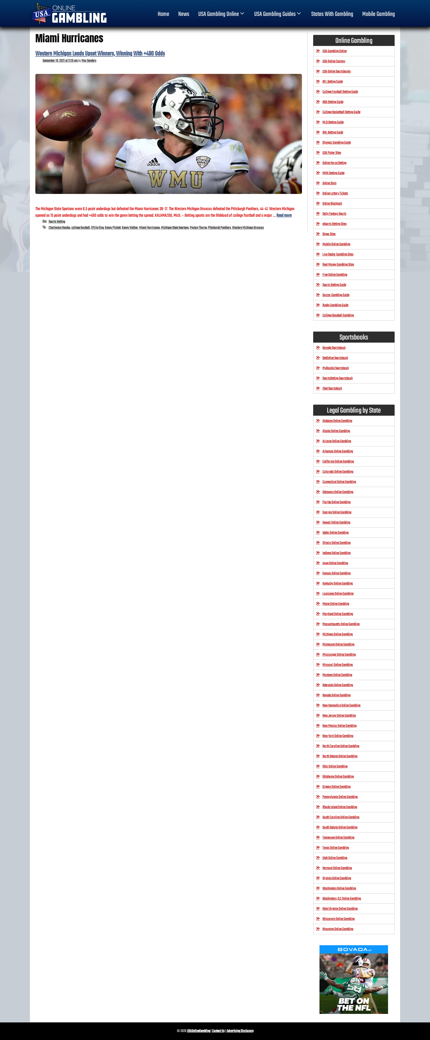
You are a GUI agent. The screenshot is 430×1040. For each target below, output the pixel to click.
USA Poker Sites (331, 153)
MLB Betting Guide (333, 122)
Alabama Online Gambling (337, 421)
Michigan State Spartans (175, 228)
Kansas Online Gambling (336, 573)
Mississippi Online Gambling (339, 655)
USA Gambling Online (221, 14)
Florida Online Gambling (336, 502)
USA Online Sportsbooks (336, 71)
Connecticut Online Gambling (339, 482)
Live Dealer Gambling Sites (337, 254)
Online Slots (329, 183)
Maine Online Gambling (335, 604)
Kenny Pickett (113, 228)
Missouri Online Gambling (337, 665)
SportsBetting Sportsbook (337, 378)
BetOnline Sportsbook (335, 358)
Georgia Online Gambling (336, 512)
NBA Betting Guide (332, 102)
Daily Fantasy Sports (334, 214)
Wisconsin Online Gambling (338, 919)
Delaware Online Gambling (337, 492)
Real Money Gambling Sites (338, 265)
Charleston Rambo (59, 228)
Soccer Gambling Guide (335, 295)
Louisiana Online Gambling (337, 594)
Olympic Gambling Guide (336, 143)
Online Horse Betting (334, 163)
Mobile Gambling (378, 14)
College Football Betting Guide (340, 92)
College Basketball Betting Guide (341, 112)
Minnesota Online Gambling (338, 644)
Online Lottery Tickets (335, 193)
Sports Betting (57, 222)
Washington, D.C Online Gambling (341, 899)
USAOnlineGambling (198, 1031)
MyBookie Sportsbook (335, 368)
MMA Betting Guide (333, 173)
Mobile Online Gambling (336, 244)
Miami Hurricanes (149, 228)
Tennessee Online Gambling (338, 838)
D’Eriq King (97, 228)
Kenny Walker (130, 228)
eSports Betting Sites (334, 224)
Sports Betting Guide (334, 285)
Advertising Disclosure (240, 1031)
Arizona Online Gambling (336, 441)
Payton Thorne (198, 228)
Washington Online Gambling (339, 888)
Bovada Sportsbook (334, 348)
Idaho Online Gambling (335, 533)
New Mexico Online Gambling (339, 726)
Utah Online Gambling (334, 858)
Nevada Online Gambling (336, 695)
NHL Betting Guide (332, 132)
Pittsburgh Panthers (219, 228)
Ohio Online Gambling (334, 766)
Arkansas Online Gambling (337, 451)
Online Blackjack (332, 204)
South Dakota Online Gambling (339, 827)
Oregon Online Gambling (336, 787)
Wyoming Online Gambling (337, 929)
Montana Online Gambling (337, 675)
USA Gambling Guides (278, 14)
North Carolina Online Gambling (340, 746)
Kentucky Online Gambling (337, 583)
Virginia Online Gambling (336, 878)
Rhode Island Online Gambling (339, 807)
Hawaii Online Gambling (336, 522)
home (163, 14)
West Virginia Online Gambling (340, 909)
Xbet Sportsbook (332, 388)
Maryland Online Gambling (337, 614)
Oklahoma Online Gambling (338, 777)
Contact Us (218, 1031)
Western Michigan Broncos (248, 228)
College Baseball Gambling (338, 315)
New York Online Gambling (337, 736)
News (183, 14)
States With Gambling (332, 14)
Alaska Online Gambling (336, 431)
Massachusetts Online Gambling (341, 624)
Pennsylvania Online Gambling (340, 797)
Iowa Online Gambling (335, 563)
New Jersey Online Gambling (339, 716)
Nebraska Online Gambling (337, 685)
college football (80, 228)
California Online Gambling (338, 462)
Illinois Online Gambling (336, 543)
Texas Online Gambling (335, 848)
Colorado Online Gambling (337, 472)
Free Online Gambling (334, 275)
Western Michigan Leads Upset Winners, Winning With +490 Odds (100, 54)
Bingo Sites (329, 234)
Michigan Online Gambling (337, 634)
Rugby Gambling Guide (335, 305)
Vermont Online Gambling (337, 868)
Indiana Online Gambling (336, 553)
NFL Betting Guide (332, 82)
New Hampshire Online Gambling (341, 705)
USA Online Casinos (333, 61)
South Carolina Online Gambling (340, 817)
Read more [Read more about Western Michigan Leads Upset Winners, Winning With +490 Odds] (284, 215)
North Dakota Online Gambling (339, 756)
